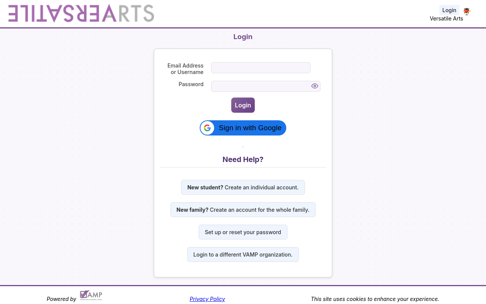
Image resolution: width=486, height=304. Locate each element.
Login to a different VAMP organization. (242, 254)
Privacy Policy (207, 299)
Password (191, 84)
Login (449, 10)
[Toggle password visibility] (314, 86)
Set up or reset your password (243, 232)
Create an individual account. (242, 187)
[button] (243, 127)
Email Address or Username (185, 68)
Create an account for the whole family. (243, 209)
